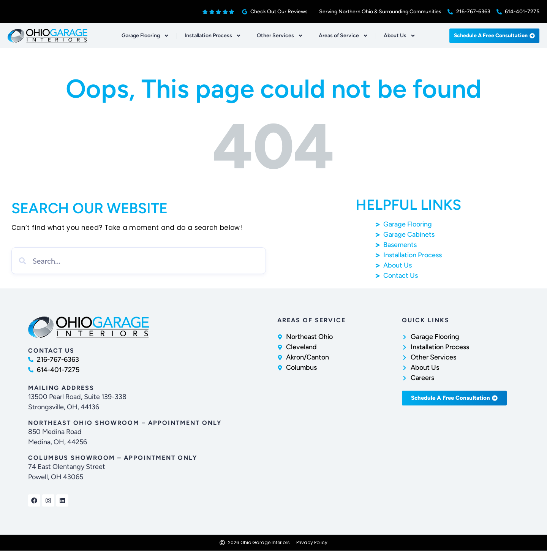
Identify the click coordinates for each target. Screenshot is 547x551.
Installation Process (213, 35)
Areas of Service (343, 35)
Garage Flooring (145, 35)
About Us (400, 35)
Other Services (280, 35)
